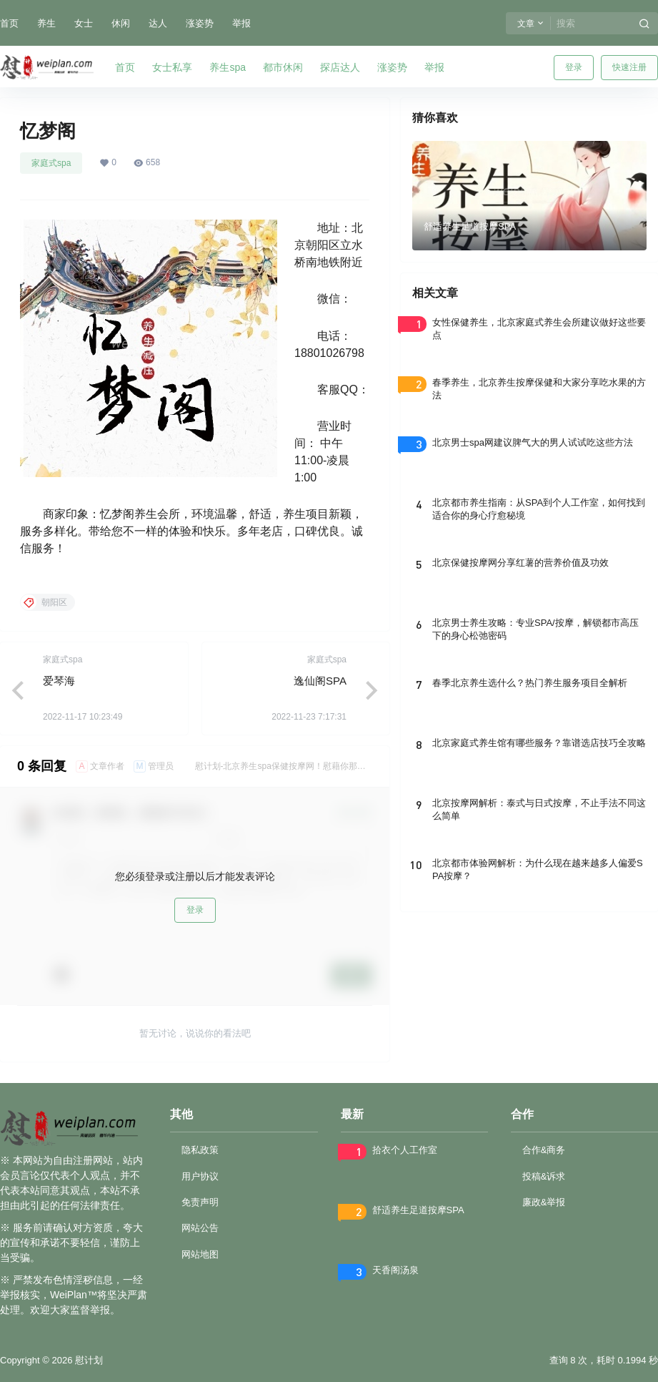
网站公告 (200, 1227)
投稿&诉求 (544, 1176)
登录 (573, 67)
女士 (83, 23)
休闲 (120, 23)
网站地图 (200, 1254)
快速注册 (629, 67)
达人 (158, 23)
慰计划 (87, 1360)
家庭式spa (51, 163)
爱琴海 (59, 681)
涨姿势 (200, 23)
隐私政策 (200, 1150)
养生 (46, 23)
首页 (9, 23)
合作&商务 (544, 1150)
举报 (241, 23)
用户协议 (200, 1176)
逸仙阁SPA (320, 681)
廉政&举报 (544, 1202)
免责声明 (200, 1202)
